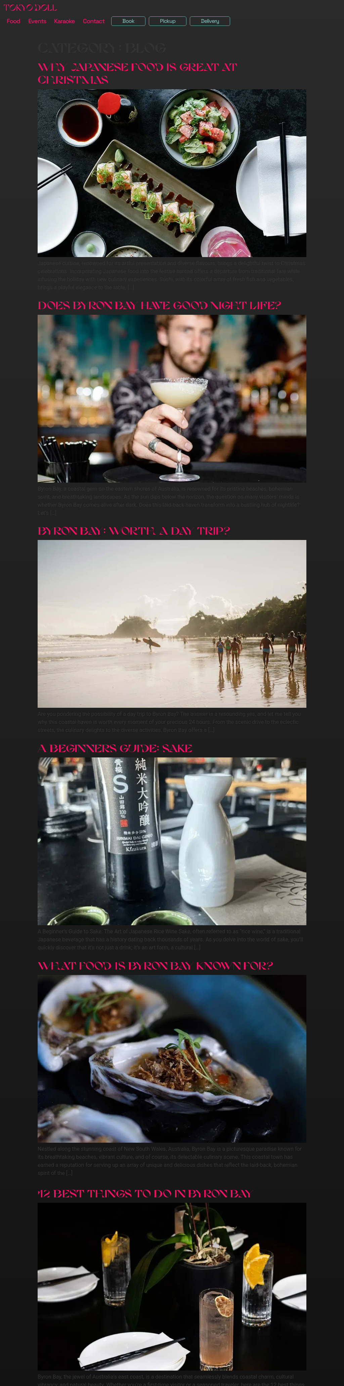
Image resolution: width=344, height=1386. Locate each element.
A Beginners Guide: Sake (115, 745)
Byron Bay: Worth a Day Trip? (134, 528)
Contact (93, 21)
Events (37, 21)
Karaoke (64, 21)
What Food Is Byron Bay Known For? (155, 963)
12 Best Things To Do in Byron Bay (145, 1191)
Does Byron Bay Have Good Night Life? (159, 302)
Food (13, 21)
